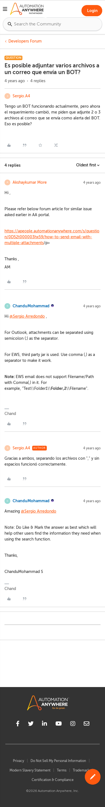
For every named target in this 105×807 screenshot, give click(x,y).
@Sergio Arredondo (27, 316)
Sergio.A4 (21, 96)
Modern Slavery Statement (30, 770)
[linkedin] (44, 724)
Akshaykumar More (30, 182)
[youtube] (58, 724)
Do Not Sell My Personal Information (58, 761)
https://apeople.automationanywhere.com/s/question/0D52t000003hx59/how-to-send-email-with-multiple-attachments (51, 237)
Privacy (18, 761)
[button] (5, 9)
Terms (61, 770)
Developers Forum (25, 41)
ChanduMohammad (31, 306)
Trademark (81, 770)
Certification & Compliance (53, 780)
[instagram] (72, 724)
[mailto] (86, 724)
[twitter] (31, 724)
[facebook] (18, 724)
